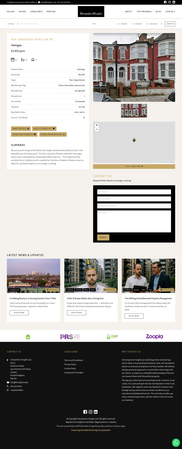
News (86, 290)
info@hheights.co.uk (47, 2)
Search (170, 24)
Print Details (19, 129)
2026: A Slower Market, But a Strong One (85, 298)
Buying (22, 11)
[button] (134, 140)
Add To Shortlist (43, 129)
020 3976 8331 (63, 2)
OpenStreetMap (165, 162)
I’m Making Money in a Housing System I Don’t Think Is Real (33, 298)
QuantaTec (106, 430)
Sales (93, 290)
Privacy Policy (70, 364)
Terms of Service (114, 426)
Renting (51, 11)
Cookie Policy (70, 368)
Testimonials (144, 11)
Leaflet (157, 162)
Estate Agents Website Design (84, 430)
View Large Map (134, 166)
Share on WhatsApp (53, 134)
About (129, 11)
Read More (19, 313)
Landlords (36, 11)
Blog (158, 11)
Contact (170, 11)
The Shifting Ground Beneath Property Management (148, 298)
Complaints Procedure (73, 373)
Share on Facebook (24, 134)
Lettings (79, 290)
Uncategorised (14, 290)
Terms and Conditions (73, 360)
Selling (11, 11)
